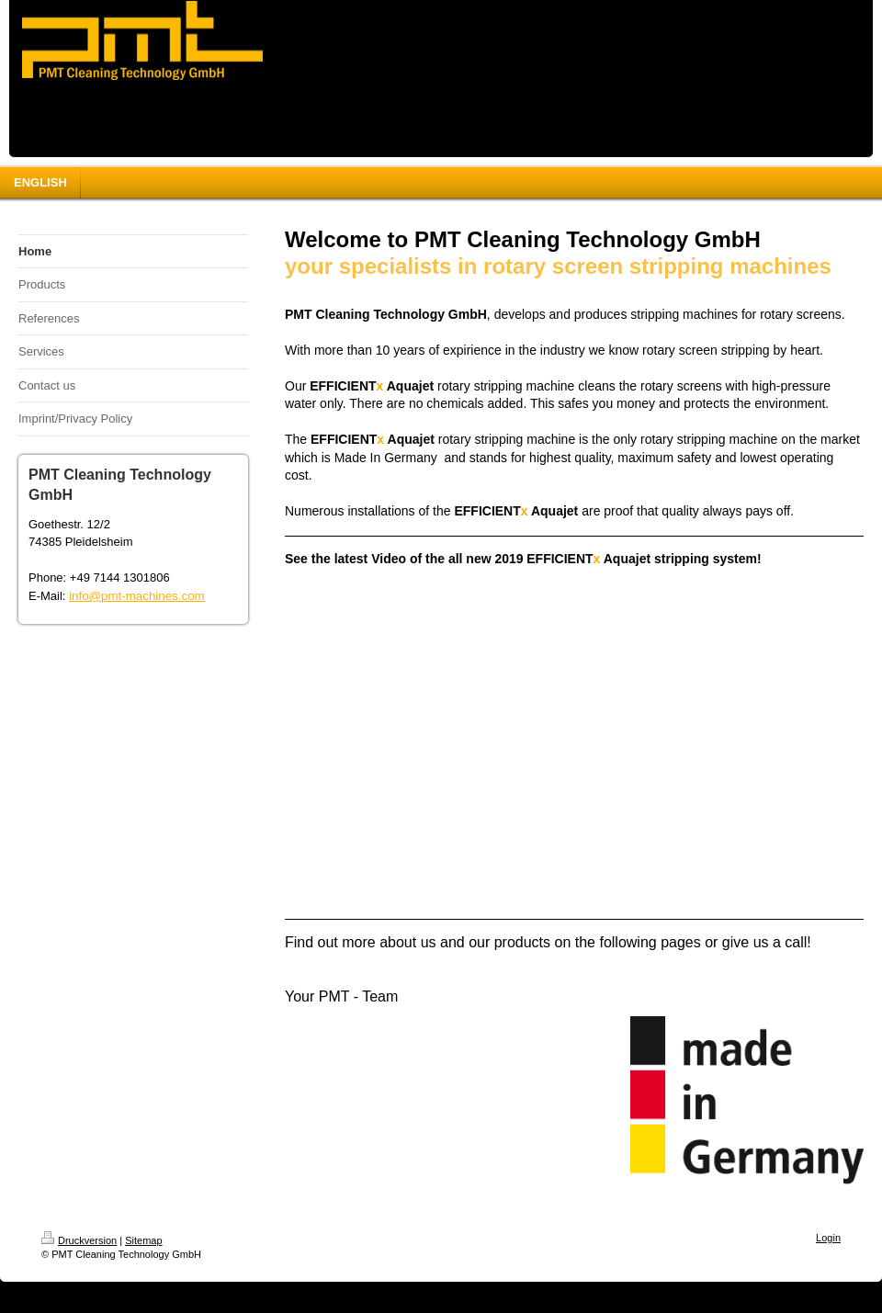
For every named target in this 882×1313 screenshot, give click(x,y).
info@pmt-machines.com (137, 596)
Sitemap (143, 1240)
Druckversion (79, 1240)
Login (828, 1237)
